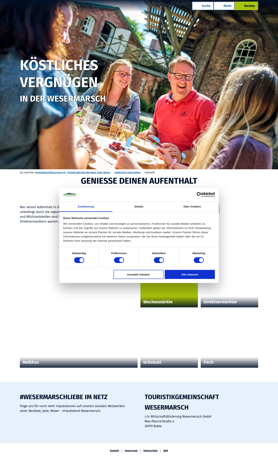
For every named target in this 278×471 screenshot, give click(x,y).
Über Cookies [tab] (192, 206)
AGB (165, 450)
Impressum (131, 450)
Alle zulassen (189, 274)
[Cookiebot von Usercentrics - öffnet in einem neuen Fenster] (199, 194)
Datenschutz (150, 450)
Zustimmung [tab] (86, 206)
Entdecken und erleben (128, 172)
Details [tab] (139, 206)
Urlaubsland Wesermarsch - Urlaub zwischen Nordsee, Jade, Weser (72, 172)
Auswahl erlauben (138, 274)
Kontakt (114, 450)
